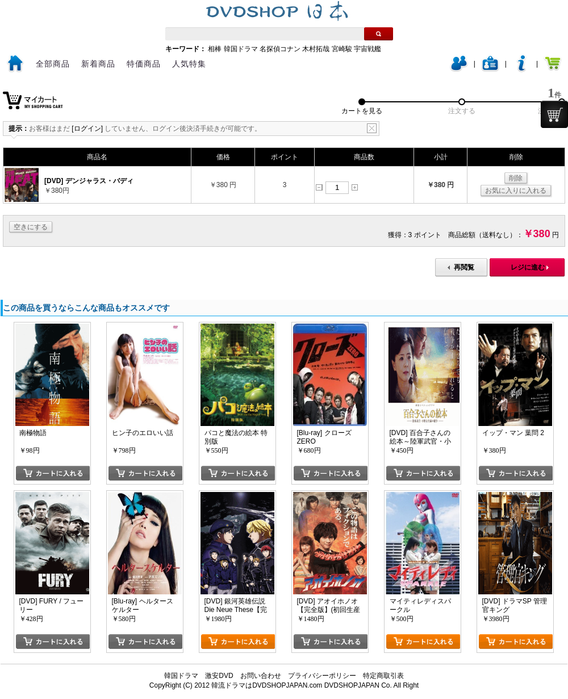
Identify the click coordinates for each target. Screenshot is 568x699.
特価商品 (144, 63)
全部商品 (53, 63)
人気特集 (189, 63)
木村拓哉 (315, 49)
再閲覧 (464, 267)
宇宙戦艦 (367, 49)
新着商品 (98, 63)
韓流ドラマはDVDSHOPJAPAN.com (266, 685)
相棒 (215, 49)
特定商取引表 (383, 676)
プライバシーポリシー (322, 676)
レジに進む (528, 267)
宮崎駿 (342, 49)
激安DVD (219, 676)
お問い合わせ (260, 676)
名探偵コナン (280, 49)
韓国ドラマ (241, 49)
